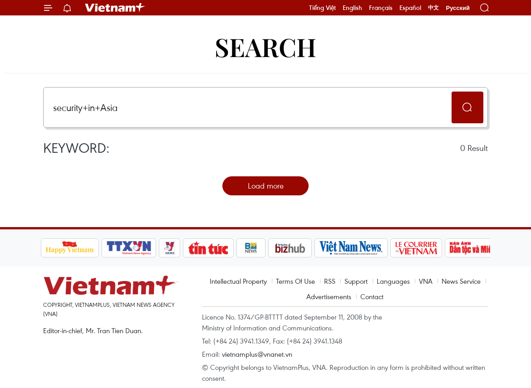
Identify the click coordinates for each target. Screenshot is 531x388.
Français (381, 8)
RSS (329, 281)
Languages (393, 281)
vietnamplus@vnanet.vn (257, 354)
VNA (426, 281)
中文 (433, 8)
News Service (461, 281)
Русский (458, 8)
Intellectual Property (238, 281)
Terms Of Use (295, 281)
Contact (372, 296)
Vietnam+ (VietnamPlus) (115, 8)
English (352, 8)
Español (410, 8)
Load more (266, 185)
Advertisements (328, 296)
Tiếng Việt (322, 8)
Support (356, 281)
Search (265, 46)
